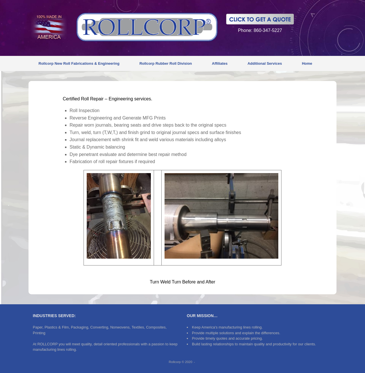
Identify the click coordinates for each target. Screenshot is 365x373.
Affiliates (220, 63)
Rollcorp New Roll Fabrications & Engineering (78, 63)
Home (307, 63)
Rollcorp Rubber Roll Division (165, 63)
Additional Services (265, 63)
